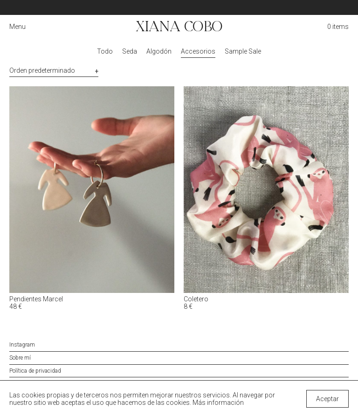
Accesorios (198, 51)
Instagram (22, 344)
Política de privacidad (35, 371)
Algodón (159, 51)
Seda (129, 51)
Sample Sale (243, 51)
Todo (105, 51)
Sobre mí (20, 357)
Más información (218, 402)
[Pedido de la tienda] (53, 70)
